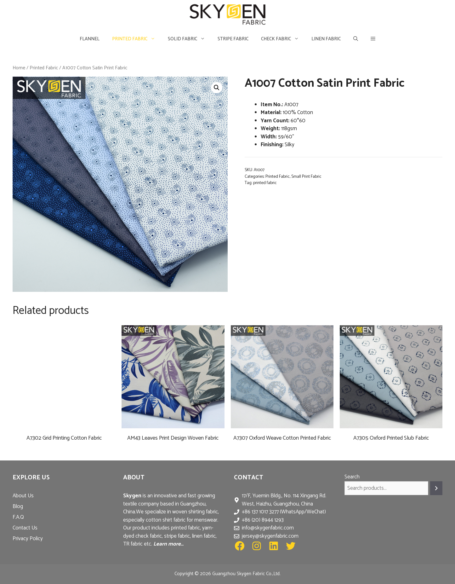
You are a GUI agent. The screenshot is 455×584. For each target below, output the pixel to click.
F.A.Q (18, 517)
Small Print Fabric (306, 176)
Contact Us (25, 527)
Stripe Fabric (233, 39)
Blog (18, 506)
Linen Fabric (326, 39)
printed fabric (265, 182)
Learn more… (168, 544)
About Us (23, 495)
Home (19, 68)
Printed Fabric (137, 39)
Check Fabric (283, 39)
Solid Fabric (189, 39)
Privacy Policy (28, 538)
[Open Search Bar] (355, 39)
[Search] (436, 488)
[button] (373, 39)
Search (352, 476)
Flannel (90, 39)
